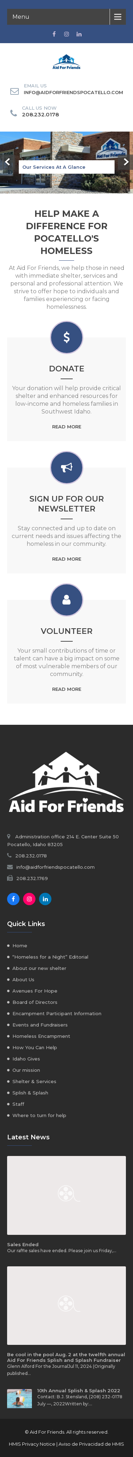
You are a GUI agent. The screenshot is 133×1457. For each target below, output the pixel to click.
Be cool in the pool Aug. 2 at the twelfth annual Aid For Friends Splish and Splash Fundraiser (66, 1357)
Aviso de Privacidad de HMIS (91, 1444)
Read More (66, 426)
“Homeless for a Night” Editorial (50, 957)
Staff (18, 1104)
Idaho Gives (26, 1059)
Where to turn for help (39, 1115)
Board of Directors (34, 1002)
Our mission (26, 1070)
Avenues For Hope (34, 991)
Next (125, 162)
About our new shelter (39, 968)
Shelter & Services (34, 1081)
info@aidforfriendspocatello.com (73, 92)
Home (19, 945)
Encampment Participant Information (56, 1013)
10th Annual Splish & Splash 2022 (78, 1390)
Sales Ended (23, 1244)
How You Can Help (34, 1047)
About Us (23, 979)
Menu (20, 16)
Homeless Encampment (41, 1036)
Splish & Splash (30, 1092)
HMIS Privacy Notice (32, 1444)
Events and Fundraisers (40, 1025)
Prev (7, 162)
